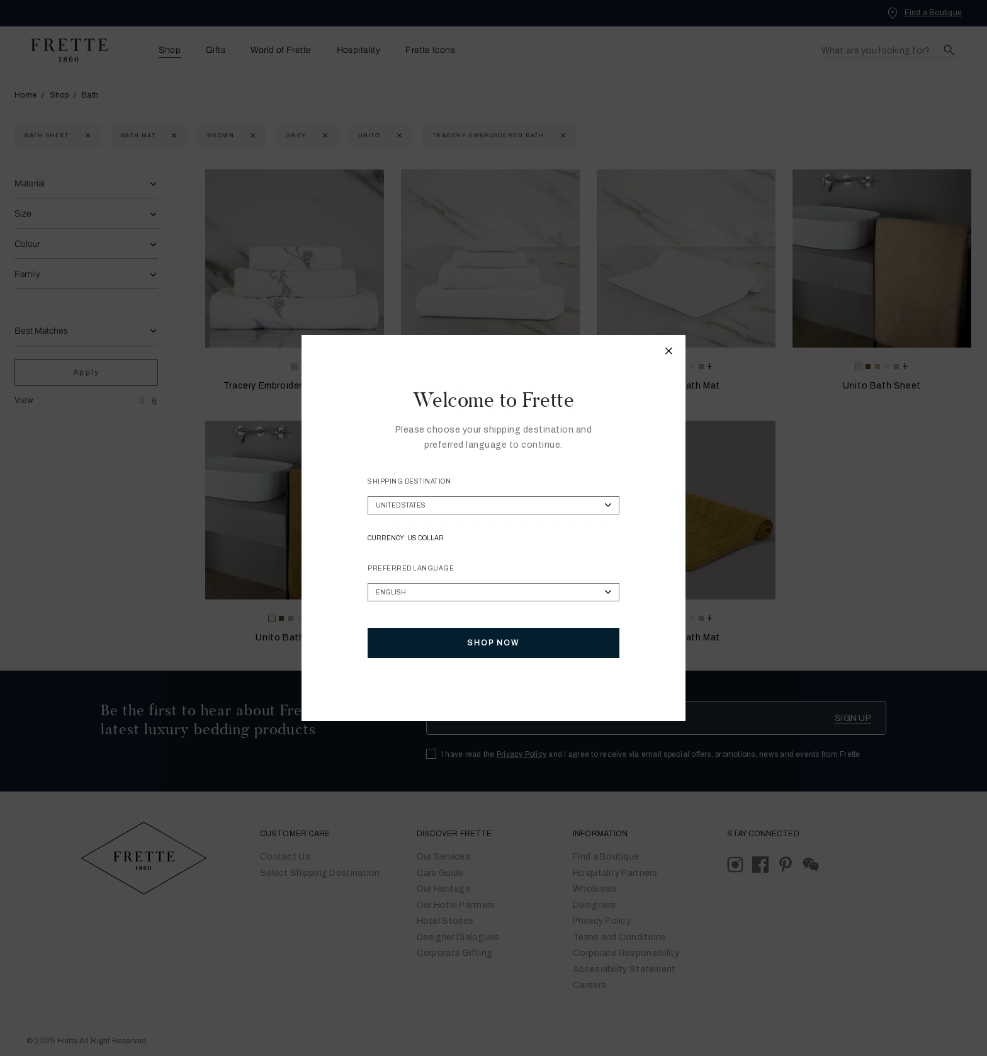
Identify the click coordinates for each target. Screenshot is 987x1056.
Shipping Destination (409, 481)
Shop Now (493, 643)
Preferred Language (411, 568)
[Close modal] (669, 352)
